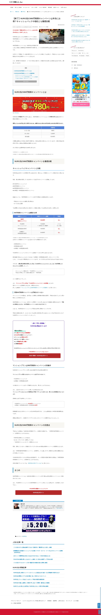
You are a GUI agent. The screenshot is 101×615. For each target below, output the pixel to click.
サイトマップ (69, 600)
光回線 (11, 7)
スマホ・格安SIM (42, 7)
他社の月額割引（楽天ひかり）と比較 (23, 78)
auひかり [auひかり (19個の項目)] (75, 50)
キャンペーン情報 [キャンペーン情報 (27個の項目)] (77, 53)
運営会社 (76, 68)
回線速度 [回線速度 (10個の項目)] (82, 55)
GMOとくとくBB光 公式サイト (81, 104)
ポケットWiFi (34, 7)
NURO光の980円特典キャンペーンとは (23, 70)
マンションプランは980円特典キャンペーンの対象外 (26, 76)
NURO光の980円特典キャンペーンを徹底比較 (24, 73)
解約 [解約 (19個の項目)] (88, 55)
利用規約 (49, 600)
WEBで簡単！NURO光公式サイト (38, 355)
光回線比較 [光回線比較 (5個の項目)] (75, 55)
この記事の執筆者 (17, 500)
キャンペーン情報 (44, 26)
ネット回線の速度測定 (16, 603)
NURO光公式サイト (38, 492)
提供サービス (56, 7)
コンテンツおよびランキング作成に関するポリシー (34, 600)
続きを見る (25, 81)
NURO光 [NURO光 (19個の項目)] (82, 50)
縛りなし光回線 (18, 7)
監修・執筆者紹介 (78, 65)
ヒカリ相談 (76, 600)
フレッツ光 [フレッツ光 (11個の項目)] (85, 53)
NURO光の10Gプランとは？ (35, 463)
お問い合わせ (64, 7)
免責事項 (55, 600)
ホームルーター (26, 7)
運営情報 (50, 7)
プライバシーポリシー (16, 600)
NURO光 (36, 26)
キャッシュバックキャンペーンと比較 (23, 75)
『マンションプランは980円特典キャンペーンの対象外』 (34, 287)
